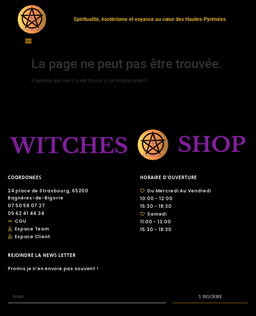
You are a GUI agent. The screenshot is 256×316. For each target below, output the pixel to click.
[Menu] (28, 41)
